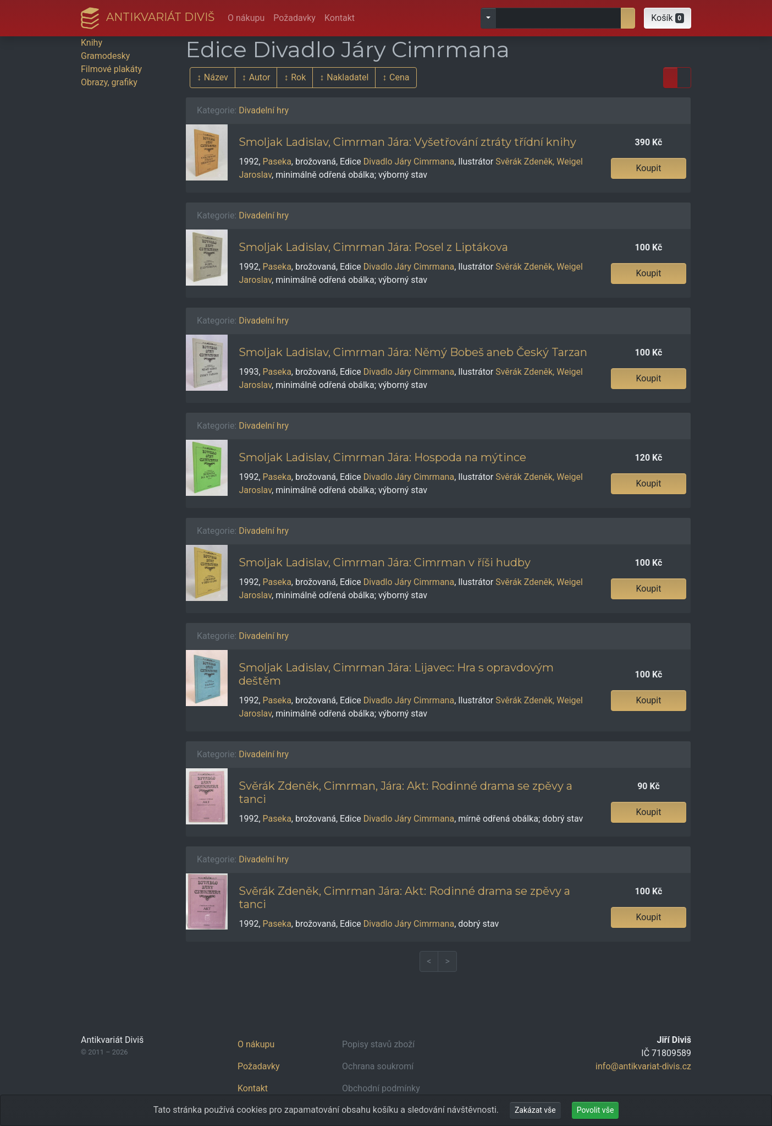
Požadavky (294, 18)
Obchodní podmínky (381, 1088)
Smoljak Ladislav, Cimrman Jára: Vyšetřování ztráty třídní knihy (407, 142)
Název (216, 77)
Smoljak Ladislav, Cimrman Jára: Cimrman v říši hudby (385, 562)
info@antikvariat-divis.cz (643, 1066)
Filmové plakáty (111, 69)
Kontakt (339, 18)
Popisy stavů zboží (378, 1044)
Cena (399, 77)
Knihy (91, 42)
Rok (298, 77)
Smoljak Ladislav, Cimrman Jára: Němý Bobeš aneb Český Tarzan (413, 352)
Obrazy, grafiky (109, 82)
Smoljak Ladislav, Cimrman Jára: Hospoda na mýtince (382, 457)
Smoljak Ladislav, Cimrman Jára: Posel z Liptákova (373, 247)
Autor (260, 77)
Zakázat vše (535, 1110)
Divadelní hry (264, 110)
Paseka (277, 161)
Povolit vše (595, 1110)
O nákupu (246, 18)
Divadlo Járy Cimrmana (408, 161)
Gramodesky (105, 56)
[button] (667, 18)
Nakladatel (347, 77)
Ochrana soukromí (377, 1066)
